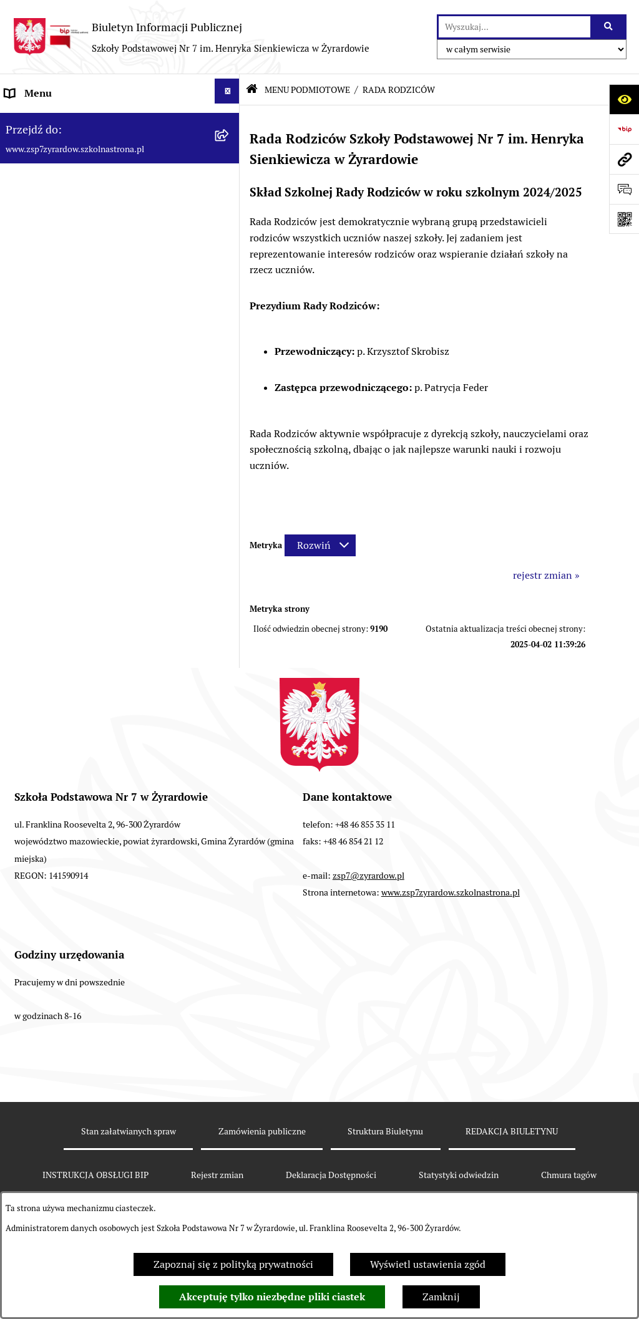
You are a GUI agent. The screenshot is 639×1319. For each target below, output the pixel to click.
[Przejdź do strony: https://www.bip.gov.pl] (624, 129)
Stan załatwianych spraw (128, 1131)
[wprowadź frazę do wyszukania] (514, 26)
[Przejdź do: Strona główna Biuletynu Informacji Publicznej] (252, 90)
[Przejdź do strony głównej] (190, 36)
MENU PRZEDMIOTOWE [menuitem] (60, 408)
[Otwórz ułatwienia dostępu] (624, 99)
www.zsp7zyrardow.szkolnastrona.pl (450, 892)
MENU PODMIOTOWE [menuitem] (55, 123)
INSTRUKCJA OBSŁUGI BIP (95, 1175)
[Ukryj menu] (227, 91)
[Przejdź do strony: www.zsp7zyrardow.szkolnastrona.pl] (624, 159)
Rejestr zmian (217, 1175)
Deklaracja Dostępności (331, 1175)
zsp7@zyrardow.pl (368, 875)
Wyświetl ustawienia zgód (427, 1264)
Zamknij (441, 1296)
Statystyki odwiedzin (459, 1175)
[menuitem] (120, 171)
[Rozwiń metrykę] (320, 545)
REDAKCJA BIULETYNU (512, 1131)
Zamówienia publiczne (262, 1131)
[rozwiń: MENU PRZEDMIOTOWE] (230, 407)
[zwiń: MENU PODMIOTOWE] (230, 121)
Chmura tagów (569, 1175)
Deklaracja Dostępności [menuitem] (57, 438)
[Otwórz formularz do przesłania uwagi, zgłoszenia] (624, 189)
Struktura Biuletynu (385, 1131)
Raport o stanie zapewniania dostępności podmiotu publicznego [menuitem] (96, 478)
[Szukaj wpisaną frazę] (609, 26)
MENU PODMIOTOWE (307, 89)
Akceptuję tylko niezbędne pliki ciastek (272, 1296)
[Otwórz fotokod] (624, 219)
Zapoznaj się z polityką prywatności (233, 1264)
